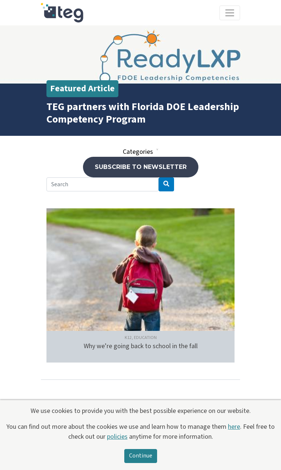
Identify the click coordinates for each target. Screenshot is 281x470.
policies (117, 436)
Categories (138, 152)
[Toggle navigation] (229, 13)
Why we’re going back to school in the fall (141, 346)
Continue (140, 456)
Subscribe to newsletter (141, 166)
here (234, 427)
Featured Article (82, 88)
